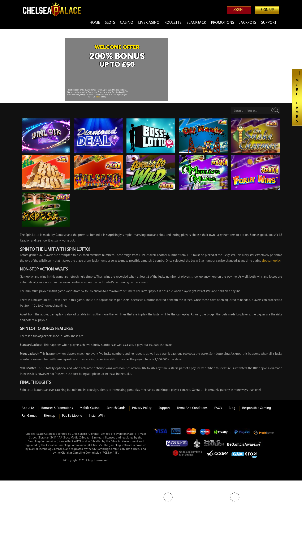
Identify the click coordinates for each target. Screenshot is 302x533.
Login (238, 10)
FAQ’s (218, 408)
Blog (232, 408)
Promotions (222, 23)
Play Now (117, 81)
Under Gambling (187, 454)
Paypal (241, 433)
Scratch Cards (116, 408)
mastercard (191, 433)
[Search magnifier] (276, 110)
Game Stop (244, 454)
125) (100, 445)
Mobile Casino (90, 408)
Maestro (205, 433)
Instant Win (97, 415)
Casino (126, 23)
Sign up (267, 10)
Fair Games (29, 415)
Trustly (222, 433)
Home (95, 23)
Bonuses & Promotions (57, 408)
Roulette (172, 23)
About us (28, 408)
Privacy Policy (142, 408)
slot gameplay (271, 261)
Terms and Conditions (192, 408)
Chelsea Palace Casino (54, 9)
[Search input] (250, 110)
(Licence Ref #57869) (69, 441)
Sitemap (49, 415)
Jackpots (247, 23)
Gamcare (178, 443)
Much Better (263, 433)
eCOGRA (217, 454)
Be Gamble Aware (245, 443)
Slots (110, 23)
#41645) (136, 449)
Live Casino (148, 23)
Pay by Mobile (72, 415)
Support (268, 23)
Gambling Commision (213, 443)
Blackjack (196, 23)
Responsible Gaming (256, 408)
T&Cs (98, 97)
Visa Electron (176, 433)
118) (115, 452)
